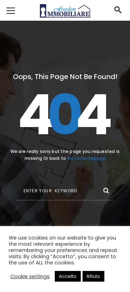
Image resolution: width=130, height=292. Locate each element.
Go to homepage (86, 158)
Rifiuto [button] (93, 276)
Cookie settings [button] (30, 276)
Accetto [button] (68, 276)
